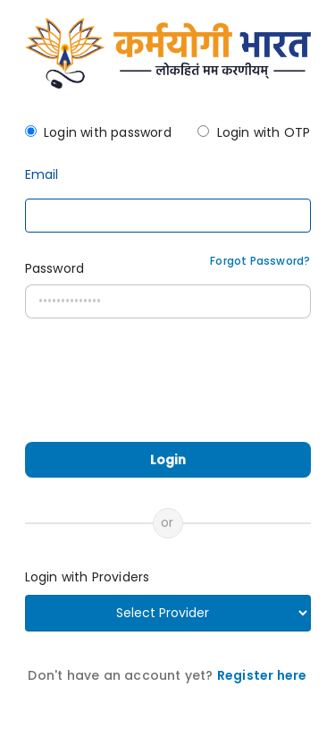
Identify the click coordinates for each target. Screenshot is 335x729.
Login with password (108, 132)
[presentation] (170, 389)
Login (168, 460)
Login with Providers (87, 577)
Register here (262, 675)
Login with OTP (264, 132)
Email (42, 174)
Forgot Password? (260, 260)
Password (55, 268)
